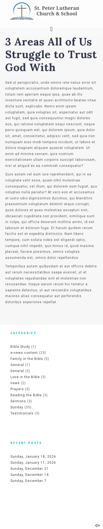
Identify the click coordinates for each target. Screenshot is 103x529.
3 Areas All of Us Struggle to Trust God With (51, 54)
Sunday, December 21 (29, 469)
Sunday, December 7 (28, 481)
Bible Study (20, 347)
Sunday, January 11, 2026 (33, 463)
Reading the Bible (26, 395)
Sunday (16, 407)
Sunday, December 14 (29, 475)
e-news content (24, 353)
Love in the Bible (25, 377)
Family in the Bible (26, 359)
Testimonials (22, 413)
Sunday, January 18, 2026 (33, 457)
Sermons (18, 401)
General (17, 365)
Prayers (17, 389)
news (15, 383)
